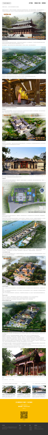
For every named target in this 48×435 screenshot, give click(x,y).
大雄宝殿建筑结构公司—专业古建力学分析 (23, 394)
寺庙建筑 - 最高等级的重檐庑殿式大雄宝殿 (8, 394)
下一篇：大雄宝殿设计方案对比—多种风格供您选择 (39, 383)
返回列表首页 (24, 383)
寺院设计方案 (37, 3)
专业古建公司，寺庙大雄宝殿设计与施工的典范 (39, 394)
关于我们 (31, 3)
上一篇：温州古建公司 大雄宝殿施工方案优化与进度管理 (9, 383)
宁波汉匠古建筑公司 (6, 3)
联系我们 (44, 3)
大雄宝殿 (13, 379)
